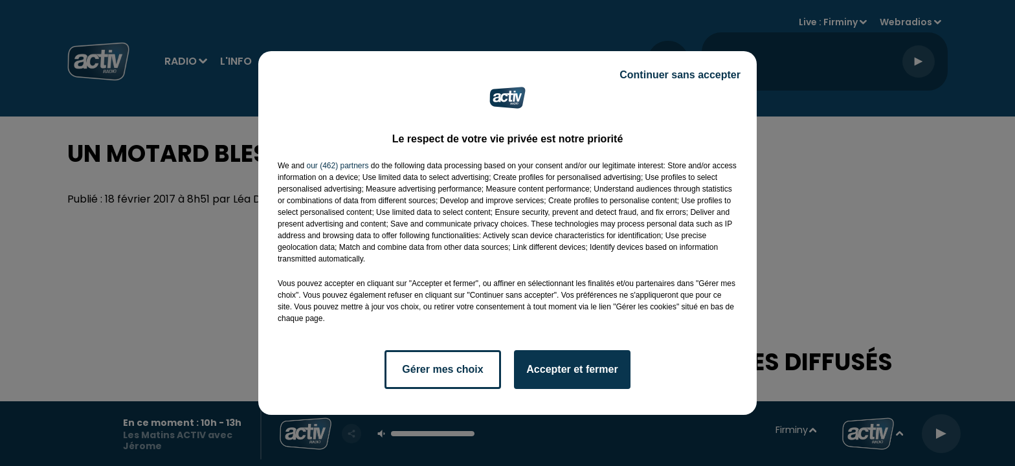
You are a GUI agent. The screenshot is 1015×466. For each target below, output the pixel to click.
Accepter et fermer (572, 369)
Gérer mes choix (442, 369)
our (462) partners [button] (337, 165)
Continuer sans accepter (680, 74)
